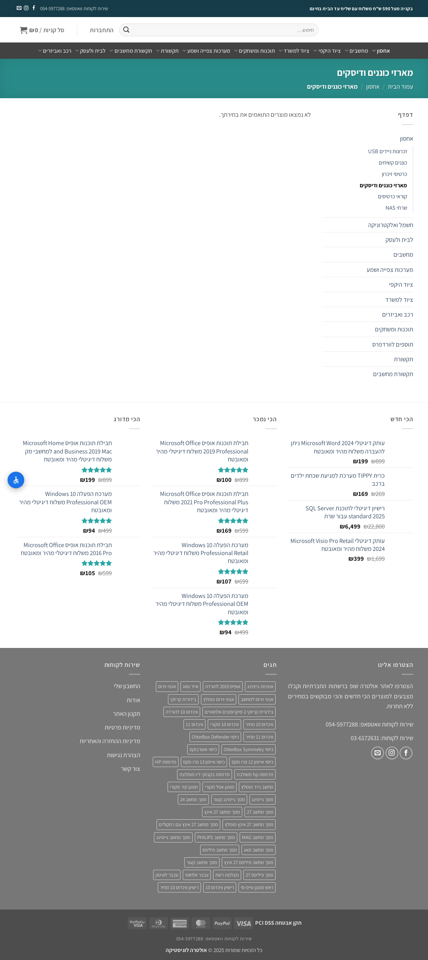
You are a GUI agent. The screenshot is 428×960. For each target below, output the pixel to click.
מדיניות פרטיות (122, 727)
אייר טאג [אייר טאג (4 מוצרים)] (190, 686)
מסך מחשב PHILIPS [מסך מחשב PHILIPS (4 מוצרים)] (216, 837)
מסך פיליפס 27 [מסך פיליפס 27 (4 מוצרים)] (259, 875)
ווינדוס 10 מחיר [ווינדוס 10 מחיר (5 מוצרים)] (259, 724)
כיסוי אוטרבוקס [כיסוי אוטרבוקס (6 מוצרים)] (203, 749)
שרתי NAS (396, 207)
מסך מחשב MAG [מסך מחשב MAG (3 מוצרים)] (257, 837)
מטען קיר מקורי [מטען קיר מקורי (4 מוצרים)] (184, 787)
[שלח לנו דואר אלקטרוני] (18, 8)
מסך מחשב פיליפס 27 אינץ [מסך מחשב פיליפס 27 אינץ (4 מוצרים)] (248, 862)
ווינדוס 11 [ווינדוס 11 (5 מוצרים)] (194, 724)
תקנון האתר (126, 713)
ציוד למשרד (294, 51)
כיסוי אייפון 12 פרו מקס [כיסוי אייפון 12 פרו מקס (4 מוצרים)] (252, 762)
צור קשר (130, 768)
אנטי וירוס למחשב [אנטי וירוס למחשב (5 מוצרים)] (257, 699)
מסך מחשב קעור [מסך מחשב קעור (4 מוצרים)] (202, 862)
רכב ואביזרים (54, 51)
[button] (101, 30)
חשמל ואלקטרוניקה (390, 225)
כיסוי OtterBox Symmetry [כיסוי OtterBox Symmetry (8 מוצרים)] (248, 749)
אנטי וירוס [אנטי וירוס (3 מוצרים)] (167, 686)
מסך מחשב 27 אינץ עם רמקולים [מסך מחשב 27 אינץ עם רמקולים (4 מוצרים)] (188, 824)
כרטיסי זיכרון (394, 173)
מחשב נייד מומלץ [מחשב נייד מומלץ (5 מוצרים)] (257, 787)
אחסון (381, 51)
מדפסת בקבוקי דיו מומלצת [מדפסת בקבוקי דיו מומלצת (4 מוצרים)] (204, 774)
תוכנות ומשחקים (254, 51)
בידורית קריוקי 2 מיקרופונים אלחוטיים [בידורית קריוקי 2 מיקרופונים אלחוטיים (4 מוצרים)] (239, 712)
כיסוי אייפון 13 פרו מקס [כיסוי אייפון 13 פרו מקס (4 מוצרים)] (204, 762)
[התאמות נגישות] (16, 480)
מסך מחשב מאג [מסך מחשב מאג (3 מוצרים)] (258, 850)
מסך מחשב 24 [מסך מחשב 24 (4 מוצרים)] (193, 799)
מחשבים (356, 51)
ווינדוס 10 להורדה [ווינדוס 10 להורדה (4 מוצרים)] (182, 712)
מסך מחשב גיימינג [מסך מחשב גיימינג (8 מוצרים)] (173, 837)
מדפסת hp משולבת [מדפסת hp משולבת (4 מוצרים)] (255, 774)
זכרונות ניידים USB (387, 151)
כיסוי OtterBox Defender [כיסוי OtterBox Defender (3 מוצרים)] (215, 737)
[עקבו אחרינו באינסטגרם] (26, 8)
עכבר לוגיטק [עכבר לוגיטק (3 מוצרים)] (166, 875)
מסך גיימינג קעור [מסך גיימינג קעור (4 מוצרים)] (229, 799)
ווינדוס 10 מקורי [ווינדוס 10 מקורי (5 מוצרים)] (224, 724)
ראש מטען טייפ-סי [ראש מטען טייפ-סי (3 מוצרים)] (257, 887)
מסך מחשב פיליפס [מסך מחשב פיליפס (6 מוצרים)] (219, 850)
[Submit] (126, 30)
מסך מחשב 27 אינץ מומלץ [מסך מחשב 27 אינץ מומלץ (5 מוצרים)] (249, 824)
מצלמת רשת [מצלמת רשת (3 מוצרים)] (227, 875)
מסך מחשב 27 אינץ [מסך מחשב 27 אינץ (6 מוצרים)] (222, 812)
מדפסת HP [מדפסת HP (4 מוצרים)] (165, 762)
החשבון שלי (127, 686)
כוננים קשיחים (393, 162)
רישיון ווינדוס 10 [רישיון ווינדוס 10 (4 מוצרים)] (219, 887)
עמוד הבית (400, 86)
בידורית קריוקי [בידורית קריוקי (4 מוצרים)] (183, 699)
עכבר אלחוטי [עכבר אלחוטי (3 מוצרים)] (197, 875)
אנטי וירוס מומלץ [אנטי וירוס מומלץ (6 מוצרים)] (218, 699)
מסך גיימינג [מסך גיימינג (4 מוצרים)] (262, 799)
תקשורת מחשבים (130, 51)
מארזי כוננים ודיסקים (383, 185)
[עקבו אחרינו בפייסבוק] (33, 8)
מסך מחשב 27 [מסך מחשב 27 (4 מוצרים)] (260, 812)
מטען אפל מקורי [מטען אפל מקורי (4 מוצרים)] (219, 787)
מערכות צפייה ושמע (206, 51)
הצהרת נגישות (123, 755)
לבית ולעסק (90, 51)
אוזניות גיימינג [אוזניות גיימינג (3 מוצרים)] (260, 686)
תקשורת (167, 51)
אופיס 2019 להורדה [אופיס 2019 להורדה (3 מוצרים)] (222, 686)
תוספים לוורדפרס (392, 344)
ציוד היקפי (326, 51)
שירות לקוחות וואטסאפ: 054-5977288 (74, 8)
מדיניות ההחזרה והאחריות (110, 741)
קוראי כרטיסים (392, 196)
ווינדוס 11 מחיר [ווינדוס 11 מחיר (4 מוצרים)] (259, 737)
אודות (133, 700)
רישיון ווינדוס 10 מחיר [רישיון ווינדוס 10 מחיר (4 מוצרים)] (179, 887)
